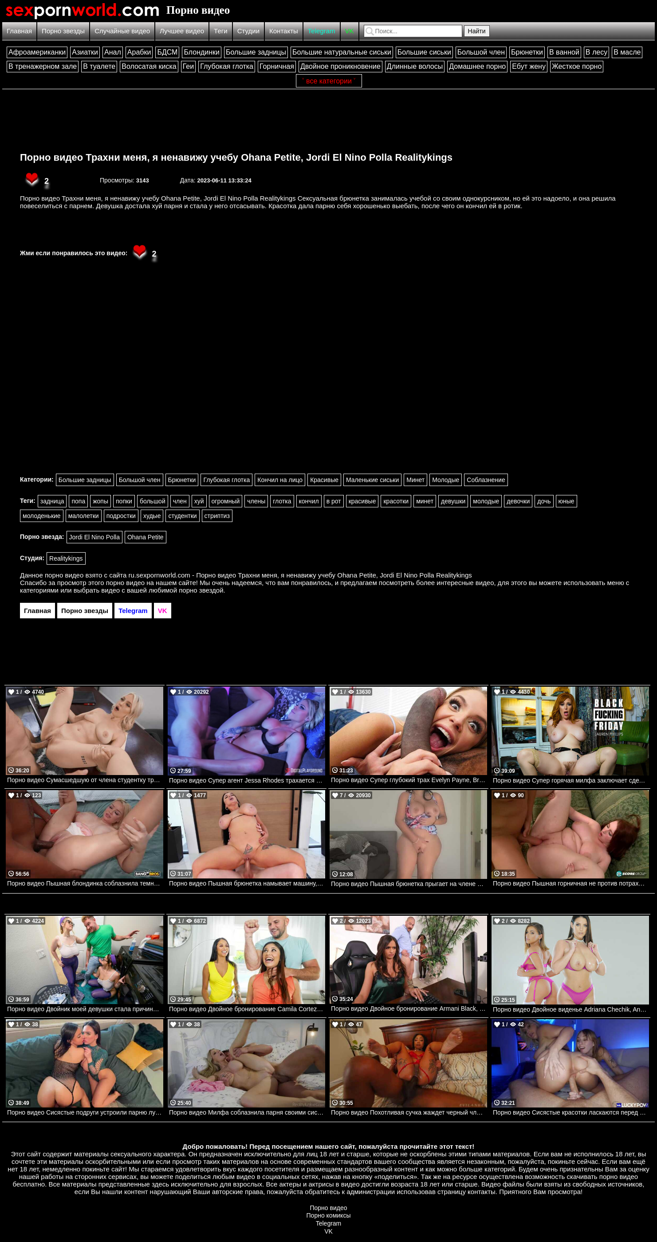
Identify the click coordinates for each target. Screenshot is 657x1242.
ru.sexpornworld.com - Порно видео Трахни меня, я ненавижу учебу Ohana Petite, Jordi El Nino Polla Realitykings (300, 575)
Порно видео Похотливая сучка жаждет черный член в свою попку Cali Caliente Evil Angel (409, 1112)
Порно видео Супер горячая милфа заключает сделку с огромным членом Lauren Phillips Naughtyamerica (571, 780)
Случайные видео (122, 31)
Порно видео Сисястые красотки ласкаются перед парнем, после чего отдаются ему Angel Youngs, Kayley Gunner (571, 1112)
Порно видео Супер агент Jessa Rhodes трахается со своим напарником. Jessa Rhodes (247, 780)
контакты (482, 1191)
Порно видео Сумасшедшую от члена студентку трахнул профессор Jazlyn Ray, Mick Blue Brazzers (85, 779)
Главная (19, 31)
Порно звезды (63, 31)
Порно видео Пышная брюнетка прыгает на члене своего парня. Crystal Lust (409, 883)
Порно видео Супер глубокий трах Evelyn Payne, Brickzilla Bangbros (409, 779)
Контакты (283, 31)
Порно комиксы (329, 1215)
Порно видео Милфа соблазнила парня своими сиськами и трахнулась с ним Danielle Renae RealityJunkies (247, 1112)
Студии (248, 31)
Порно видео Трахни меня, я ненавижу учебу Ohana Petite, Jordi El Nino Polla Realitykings (236, 157)
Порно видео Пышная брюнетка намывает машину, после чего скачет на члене (247, 883)
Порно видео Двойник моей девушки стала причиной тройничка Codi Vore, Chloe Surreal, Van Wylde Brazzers (85, 1009)
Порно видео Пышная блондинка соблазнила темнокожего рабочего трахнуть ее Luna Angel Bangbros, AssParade (85, 883)
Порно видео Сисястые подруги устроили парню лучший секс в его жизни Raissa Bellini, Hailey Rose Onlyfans (85, 1112)
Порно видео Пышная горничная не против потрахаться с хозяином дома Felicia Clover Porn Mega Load (571, 883)
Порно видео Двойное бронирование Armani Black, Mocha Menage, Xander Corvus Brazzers (409, 1008)
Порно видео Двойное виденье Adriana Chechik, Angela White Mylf (571, 1009)
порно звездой (201, 590)
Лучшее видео (182, 31)
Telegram (321, 31)
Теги (221, 31)
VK (349, 31)
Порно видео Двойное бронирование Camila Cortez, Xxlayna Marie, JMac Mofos (247, 1009)
